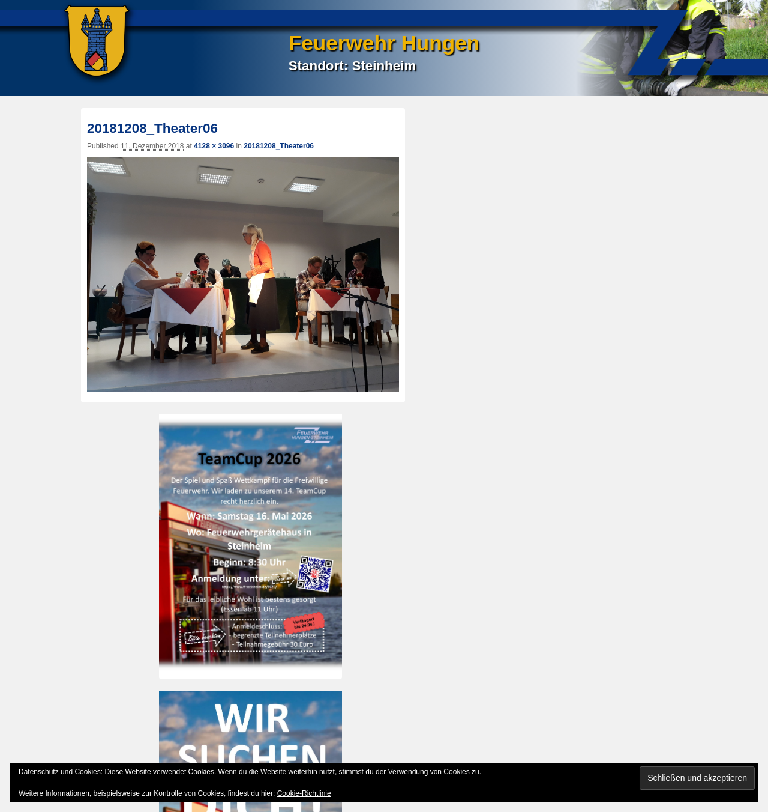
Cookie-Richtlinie (304, 793)
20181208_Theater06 (279, 146)
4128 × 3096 (214, 146)
